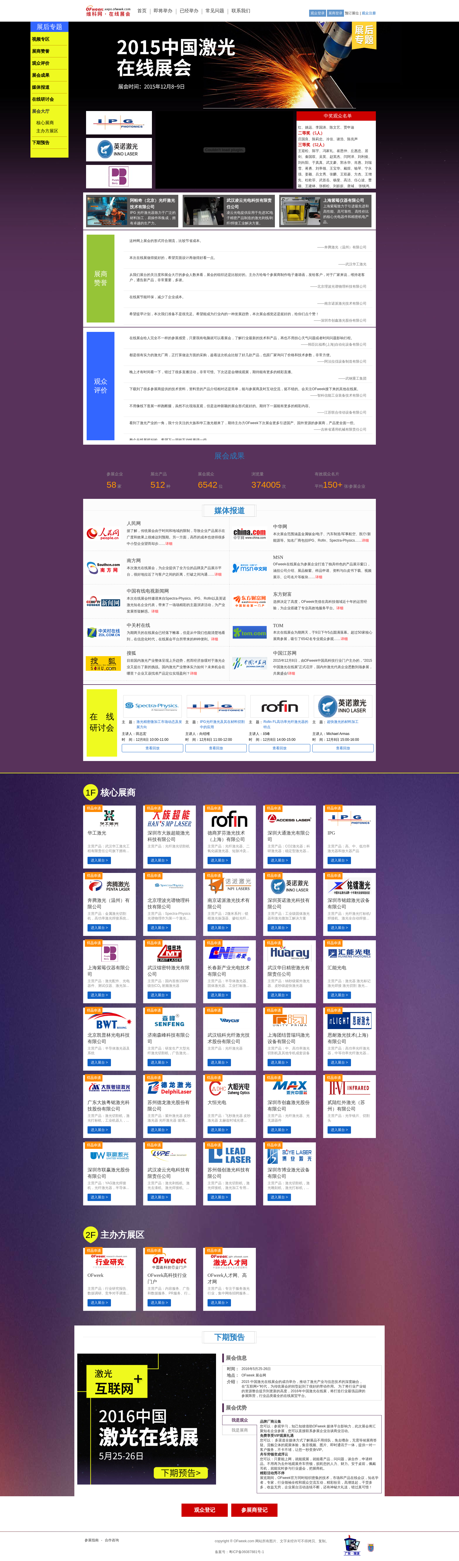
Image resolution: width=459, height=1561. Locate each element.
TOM (278, 625)
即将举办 (163, 10)
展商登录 (335, 13)
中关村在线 (138, 625)
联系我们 (241, 10)
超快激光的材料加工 (343, 722)
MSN (278, 557)
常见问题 (214, 10)
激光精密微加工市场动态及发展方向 (159, 724)
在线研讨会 (43, 99)
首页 (142, 10)
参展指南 (92, 1540)
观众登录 (318, 13)
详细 (168, 544)
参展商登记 (254, 1510)
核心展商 (45, 122)
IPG (331, 832)
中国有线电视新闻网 (148, 590)
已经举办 (189, 10)
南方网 (134, 560)
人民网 (134, 523)
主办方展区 (47, 131)
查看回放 (152, 748)
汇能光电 (337, 967)
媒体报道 (40, 87)
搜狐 (131, 653)
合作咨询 (112, 1540)
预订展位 (352, 13)
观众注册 (369, 13)
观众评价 (40, 63)
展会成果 (40, 75)
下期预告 (40, 142)
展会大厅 (40, 111)
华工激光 (97, 832)
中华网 (280, 526)
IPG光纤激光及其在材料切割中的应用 (222, 724)
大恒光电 (217, 1102)
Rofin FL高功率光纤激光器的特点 (285, 724)
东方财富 (282, 594)
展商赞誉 (40, 51)
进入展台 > (99, 860)
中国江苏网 (285, 653)
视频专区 (40, 39)
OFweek (95, 1275)
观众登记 (204, 1510)
